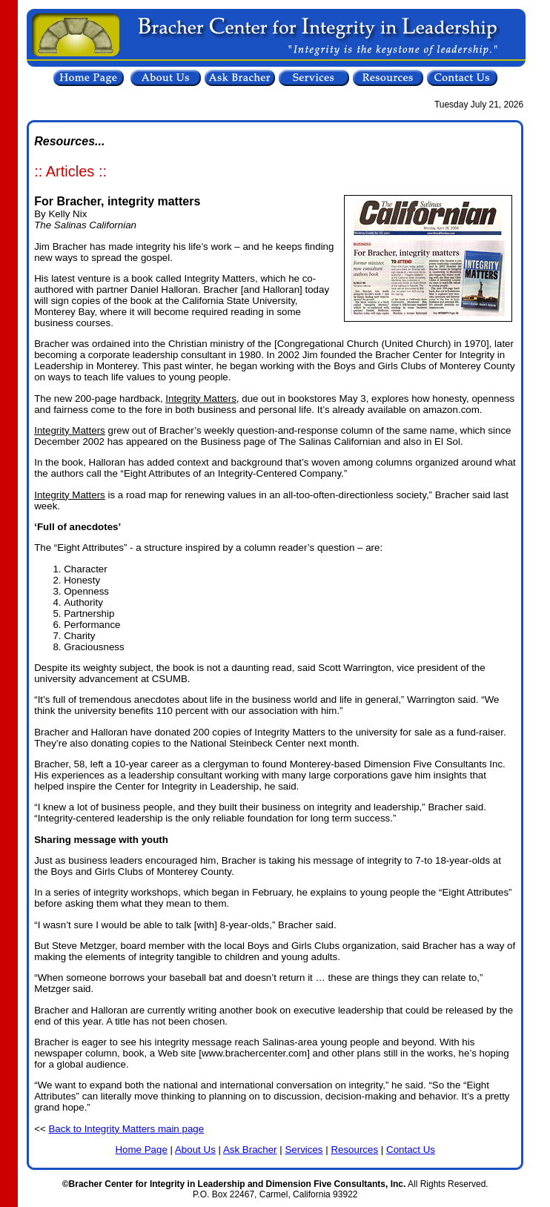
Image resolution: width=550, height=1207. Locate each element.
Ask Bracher (250, 1149)
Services (303, 1149)
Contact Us (410, 1149)
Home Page (141, 1149)
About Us (195, 1149)
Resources (354, 1149)
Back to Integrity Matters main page (126, 1128)
